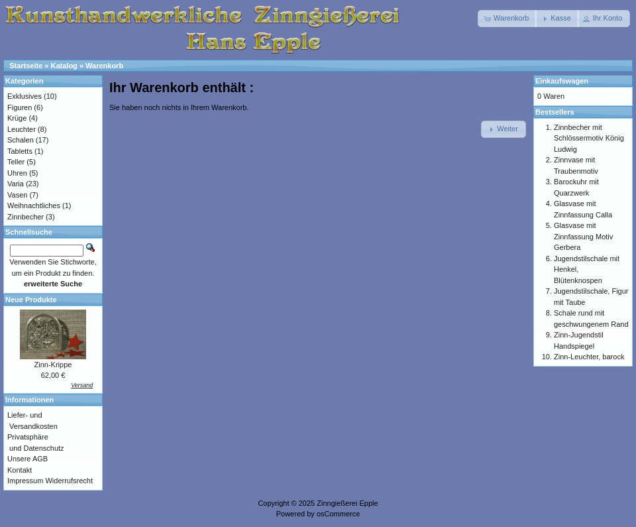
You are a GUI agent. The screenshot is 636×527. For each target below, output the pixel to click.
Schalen (20, 140)
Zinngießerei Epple (347, 503)
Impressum (25, 481)
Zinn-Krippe (53, 365)
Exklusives (24, 96)
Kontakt (19, 470)
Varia (15, 184)
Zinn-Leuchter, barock (589, 357)
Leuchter (21, 129)
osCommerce (338, 514)
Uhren (17, 173)
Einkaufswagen (561, 81)
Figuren (19, 107)
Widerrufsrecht (69, 481)
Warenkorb (104, 66)
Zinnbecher (25, 217)
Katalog (64, 66)
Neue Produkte (31, 300)
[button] (507, 18)
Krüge (16, 118)
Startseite (25, 66)
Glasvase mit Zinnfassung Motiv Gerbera (583, 236)
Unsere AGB (27, 459)
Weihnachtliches (33, 205)
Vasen (17, 195)
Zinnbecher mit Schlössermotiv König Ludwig (589, 138)
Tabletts (19, 151)
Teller (16, 162)
